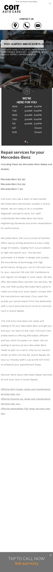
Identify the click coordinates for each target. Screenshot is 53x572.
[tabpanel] (26, 120)
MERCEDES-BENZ (27, 54)
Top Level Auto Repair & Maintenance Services (23, 51)
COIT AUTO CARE (9, 50)
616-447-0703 (41, 360)
